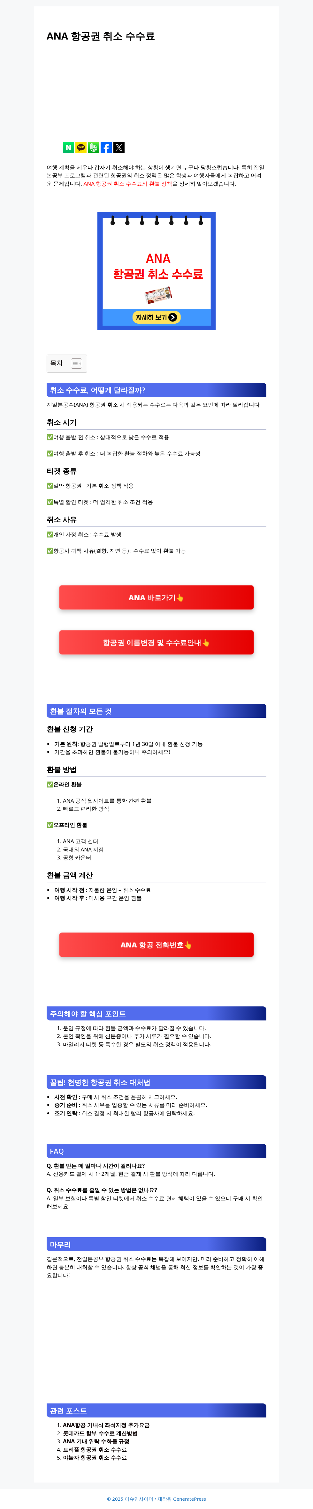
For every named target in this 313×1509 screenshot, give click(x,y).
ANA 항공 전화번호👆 (156, 945)
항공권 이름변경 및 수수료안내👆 (156, 642)
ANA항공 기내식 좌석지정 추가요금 (106, 1425)
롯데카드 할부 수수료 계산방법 (100, 1433)
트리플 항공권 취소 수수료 (95, 1449)
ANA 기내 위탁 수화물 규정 (96, 1441)
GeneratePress (189, 1499)
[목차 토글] (73, 363)
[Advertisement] (156, 97)
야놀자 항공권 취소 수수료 (95, 1457)
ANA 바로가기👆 (156, 597)
